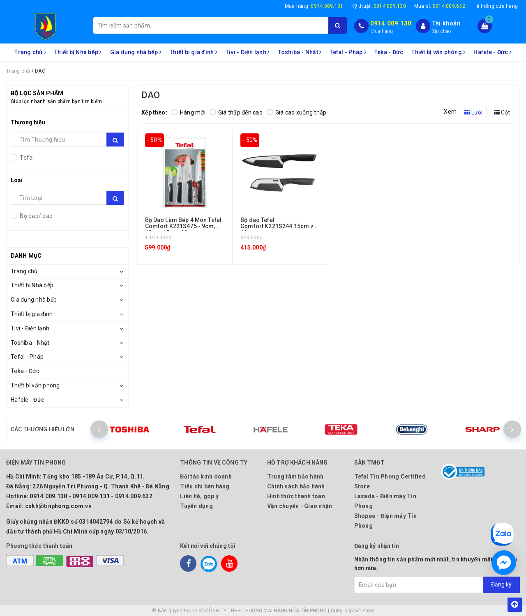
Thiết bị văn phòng (438, 52)
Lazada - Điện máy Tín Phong (385, 501)
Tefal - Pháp (348, 52)
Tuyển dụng (196, 506)
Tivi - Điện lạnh (248, 52)
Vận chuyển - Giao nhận (299, 506)
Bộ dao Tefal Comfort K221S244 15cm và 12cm (278, 226)
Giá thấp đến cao (236, 112)
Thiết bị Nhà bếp (78, 52)
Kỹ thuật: (378, 6)
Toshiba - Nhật (299, 52)
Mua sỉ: (439, 6)
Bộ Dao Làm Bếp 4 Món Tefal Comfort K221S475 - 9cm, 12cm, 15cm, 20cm (183, 226)
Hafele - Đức (492, 52)
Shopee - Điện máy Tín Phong (385, 521)
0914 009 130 (391, 23)
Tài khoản (446, 23)
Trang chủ (30, 52)
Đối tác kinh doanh (206, 476)
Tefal (26, 157)
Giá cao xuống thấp (297, 112)
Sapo (368, 611)
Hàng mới (188, 112)
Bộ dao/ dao (35, 216)
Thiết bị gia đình (193, 52)
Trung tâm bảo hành (295, 476)
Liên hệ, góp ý (199, 496)
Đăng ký (501, 584)
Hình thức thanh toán (296, 496)
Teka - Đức (389, 52)
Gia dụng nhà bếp (136, 52)
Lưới (473, 112)
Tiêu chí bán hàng (204, 486)
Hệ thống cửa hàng (495, 6)
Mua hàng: (314, 6)
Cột (502, 112)
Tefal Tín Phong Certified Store (390, 481)
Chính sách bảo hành (296, 486)
